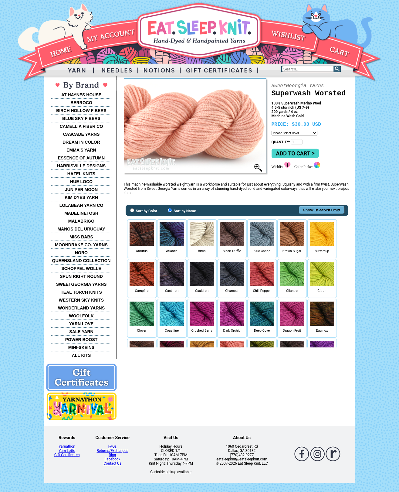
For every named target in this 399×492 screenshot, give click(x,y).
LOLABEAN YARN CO (81, 205)
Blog (112, 455)
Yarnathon (67, 446)
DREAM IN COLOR (81, 142)
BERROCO (81, 102)
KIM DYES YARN (81, 197)
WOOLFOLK (81, 315)
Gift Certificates (66, 455)
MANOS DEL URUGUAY (81, 229)
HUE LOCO (81, 181)
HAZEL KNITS (81, 173)
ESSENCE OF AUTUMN (81, 157)
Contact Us (112, 463)
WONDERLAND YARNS (81, 308)
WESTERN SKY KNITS (81, 300)
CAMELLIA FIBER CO (81, 126)
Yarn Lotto (67, 451)
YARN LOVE (81, 323)
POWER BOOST (81, 339)
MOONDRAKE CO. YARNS (81, 244)
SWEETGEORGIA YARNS (81, 284)
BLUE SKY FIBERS (81, 118)
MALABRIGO (81, 221)
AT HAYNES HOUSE (81, 94)
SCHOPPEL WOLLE (81, 268)
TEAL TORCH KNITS (81, 292)
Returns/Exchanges (112, 451)
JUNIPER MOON (81, 189)
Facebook (112, 459)
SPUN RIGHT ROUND (81, 276)
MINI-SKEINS (81, 347)
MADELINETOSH (81, 213)
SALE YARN (81, 331)
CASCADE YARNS (81, 134)
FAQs (112, 446)
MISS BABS (81, 236)
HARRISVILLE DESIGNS (81, 165)
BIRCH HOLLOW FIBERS (81, 110)
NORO (81, 252)
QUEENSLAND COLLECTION (81, 260)
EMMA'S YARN (81, 150)
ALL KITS (81, 355)
